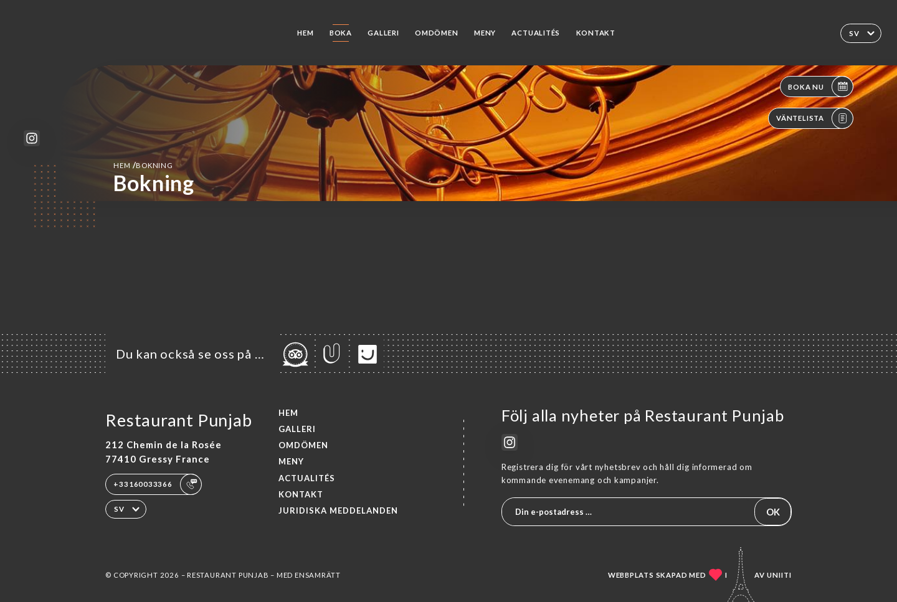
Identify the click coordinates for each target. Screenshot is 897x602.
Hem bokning (143, 165)
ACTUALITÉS (535, 33)
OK (773, 511)
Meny (485, 33)
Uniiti (779, 575)
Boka (341, 33)
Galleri (383, 33)
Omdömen (436, 33)
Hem (305, 33)
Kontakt (596, 33)
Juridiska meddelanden (338, 510)
